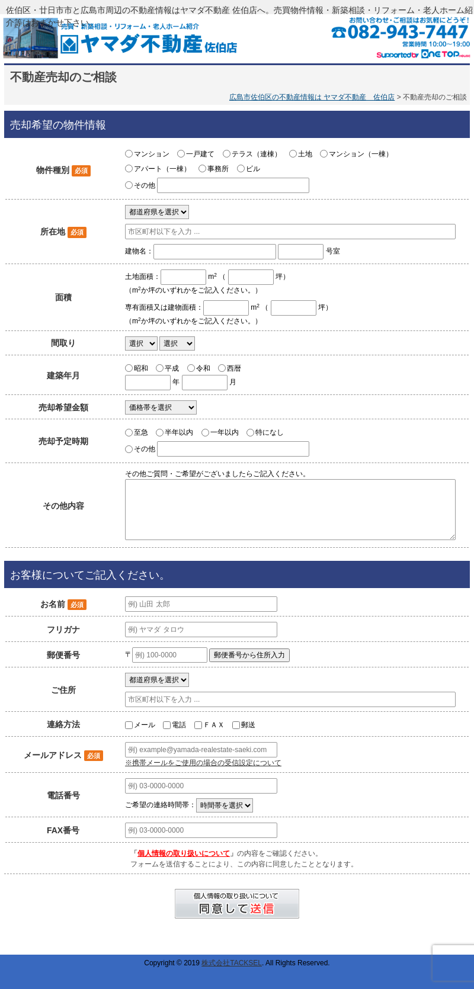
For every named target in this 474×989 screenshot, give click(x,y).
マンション (151, 154)
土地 (305, 154)
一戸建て (200, 154)
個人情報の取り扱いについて (183, 853)
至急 (141, 432)
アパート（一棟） (162, 169)
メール (144, 725)
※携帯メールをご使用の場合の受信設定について (203, 763)
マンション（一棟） (361, 154)
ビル (253, 169)
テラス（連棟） (256, 154)
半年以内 (179, 432)
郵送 (248, 725)
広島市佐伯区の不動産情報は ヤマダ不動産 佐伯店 (312, 97)
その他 (144, 185)
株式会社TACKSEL (231, 963)
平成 (172, 368)
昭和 (141, 368)
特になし (269, 432)
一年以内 (224, 432)
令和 (203, 368)
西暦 (234, 368)
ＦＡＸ (214, 725)
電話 (179, 725)
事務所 (218, 169)
